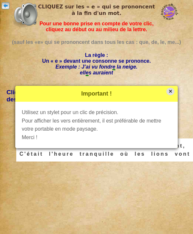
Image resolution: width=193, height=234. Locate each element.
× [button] (170, 91)
